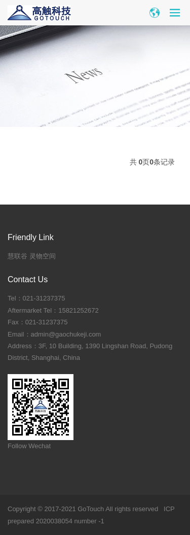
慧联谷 (17, 256)
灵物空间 (42, 256)
